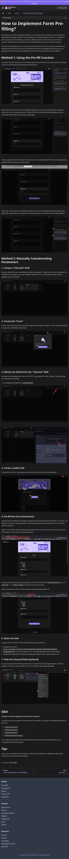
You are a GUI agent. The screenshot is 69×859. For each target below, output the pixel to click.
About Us (5, 794)
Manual (3, 838)
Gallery (3, 825)
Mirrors (3, 810)
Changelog (5, 841)
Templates (5, 788)
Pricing (4, 785)
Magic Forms (5, 807)
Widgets (4, 816)
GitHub (4, 847)
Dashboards (5, 819)
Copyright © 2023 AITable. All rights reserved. (34, 855)
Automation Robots (8, 813)
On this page (7, 18)
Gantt (3, 822)
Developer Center (8, 844)
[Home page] (3, 13)
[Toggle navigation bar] (2, 7)
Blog (3, 791)
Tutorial (4, 835)
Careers (4, 797)
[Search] (61, 7)
